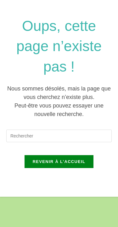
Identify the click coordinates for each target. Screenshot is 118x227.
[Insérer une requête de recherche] (59, 136)
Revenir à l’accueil (59, 161)
